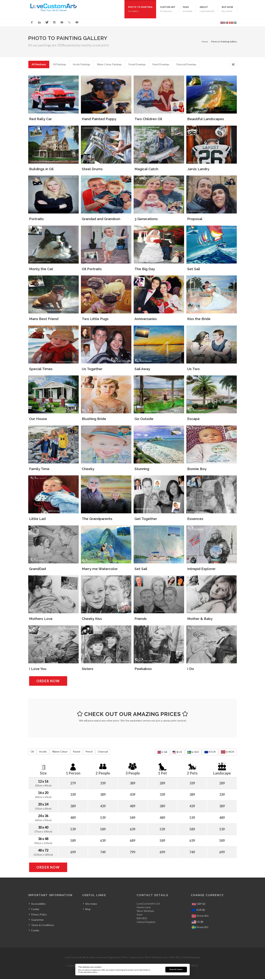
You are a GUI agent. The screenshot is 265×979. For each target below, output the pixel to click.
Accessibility (38, 903)
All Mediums (39, 64)
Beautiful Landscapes (205, 119)
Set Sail (193, 269)
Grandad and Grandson (101, 219)
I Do (190, 669)
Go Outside (144, 419)
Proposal (194, 219)
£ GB (162, 752)
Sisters (87, 669)
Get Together (146, 519)
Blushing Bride (94, 419)
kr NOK (227, 752)
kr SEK (193, 752)
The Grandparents (97, 519)
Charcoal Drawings (186, 64)
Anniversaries (146, 319)
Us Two (193, 369)
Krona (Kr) (200, 927)
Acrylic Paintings (81, 64)
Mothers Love (41, 619)
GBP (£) (198, 904)
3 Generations (146, 219)
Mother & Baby (199, 619)
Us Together (92, 369)
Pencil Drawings (160, 64)
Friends (141, 619)
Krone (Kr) (200, 916)
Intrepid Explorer (201, 569)
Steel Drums (92, 169)
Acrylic (43, 751)
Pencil (88, 751)
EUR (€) (198, 910)
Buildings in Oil (41, 169)
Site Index (91, 903)
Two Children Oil (148, 119)
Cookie (35, 909)
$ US (177, 752)
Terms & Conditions (42, 925)
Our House (38, 419)
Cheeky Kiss (92, 619)
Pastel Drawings (137, 64)
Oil (32, 751)
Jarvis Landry (198, 169)
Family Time (39, 469)
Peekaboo (143, 669)
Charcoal (103, 751)
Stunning (142, 469)
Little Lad (37, 519)
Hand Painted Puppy (99, 119)
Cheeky (88, 469)
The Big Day (145, 269)
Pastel (76, 751)
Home (205, 41)
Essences (195, 519)
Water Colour (60, 751)
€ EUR (210, 752)
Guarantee (37, 919)
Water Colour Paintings (109, 64)
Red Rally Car (40, 119)
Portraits (36, 219)
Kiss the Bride (198, 319)
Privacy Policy (39, 914)
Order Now (51, 681)
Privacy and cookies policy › (88, 972)
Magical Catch (146, 169)
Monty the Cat (41, 269)
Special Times (41, 369)
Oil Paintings (59, 64)
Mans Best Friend (43, 319)
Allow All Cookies (176, 969)
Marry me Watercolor (100, 569)
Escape (193, 419)
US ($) (197, 922)
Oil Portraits (92, 269)
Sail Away (142, 369)
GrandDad (37, 569)
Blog (87, 909)
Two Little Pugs (95, 319)
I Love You (37, 669)
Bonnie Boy (196, 469)
